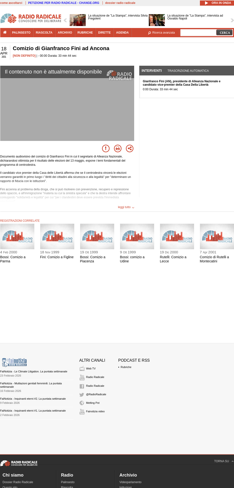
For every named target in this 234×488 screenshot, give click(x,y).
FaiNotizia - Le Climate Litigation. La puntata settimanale (33, 371)
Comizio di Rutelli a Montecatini (214, 259)
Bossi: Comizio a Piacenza (92, 259)
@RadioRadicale (96, 394)
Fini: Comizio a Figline (57, 257)
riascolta (44, 32)
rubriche (85, 32)
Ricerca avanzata (163, 32)
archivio (65, 32)
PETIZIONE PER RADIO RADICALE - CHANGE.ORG (63, 3)
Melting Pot (93, 402)
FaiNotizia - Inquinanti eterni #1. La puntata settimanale (33, 410)
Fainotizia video (95, 411)
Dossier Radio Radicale (18, 482)
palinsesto (21, 32)
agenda (122, 32)
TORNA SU (221, 461)
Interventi (152, 71)
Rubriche (126, 367)
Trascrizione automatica (188, 71)
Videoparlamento (131, 482)
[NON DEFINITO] (24, 55)
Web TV (91, 368)
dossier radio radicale (120, 3)
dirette (104, 32)
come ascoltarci (11, 3)
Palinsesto (68, 482)
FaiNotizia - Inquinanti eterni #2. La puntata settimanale (33, 398)
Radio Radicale (95, 377)
